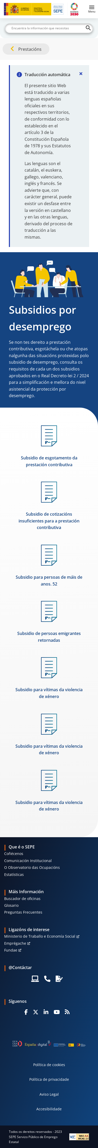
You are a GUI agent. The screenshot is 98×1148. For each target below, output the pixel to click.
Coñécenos (13, 853)
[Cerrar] (81, 73)
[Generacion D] (49, 1043)
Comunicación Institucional (28, 860)
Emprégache (15, 943)
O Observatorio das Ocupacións (32, 867)
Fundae (10, 950)
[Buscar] (49, 28)
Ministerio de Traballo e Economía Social (39, 936)
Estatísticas (14, 874)
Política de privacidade (49, 1079)
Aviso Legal (49, 1094)
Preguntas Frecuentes (23, 912)
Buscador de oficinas (22, 898)
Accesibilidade (49, 1108)
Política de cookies (49, 1064)
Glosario (11, 905)
